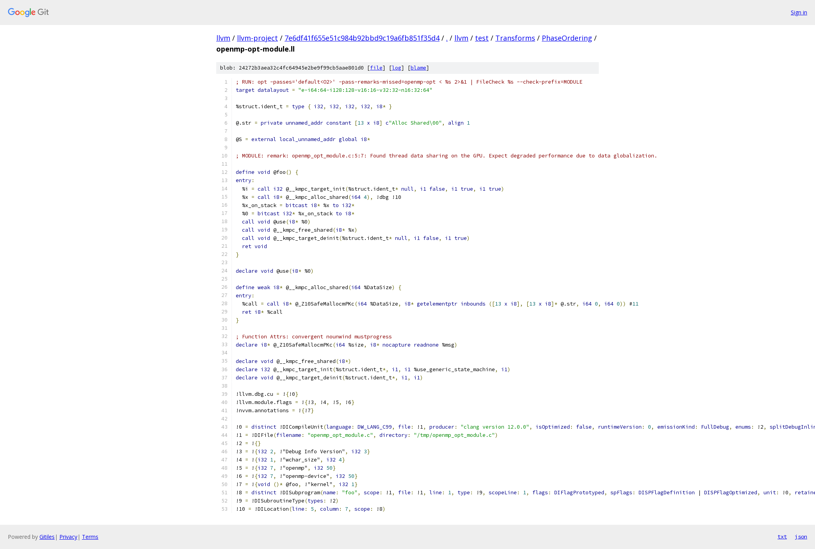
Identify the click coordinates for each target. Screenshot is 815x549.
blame (418, 67)
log (396, 67)
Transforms (515, 38)
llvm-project (257, 38)
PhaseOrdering (567, 38)
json (801, 536)
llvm (223, 38)
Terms (90, 536)
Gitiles (47, 536)
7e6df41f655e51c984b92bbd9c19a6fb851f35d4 (362, 38)
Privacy (68, 536)
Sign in (799, 12)
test (482, 38)
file (376, 67)
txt (782, 536)
